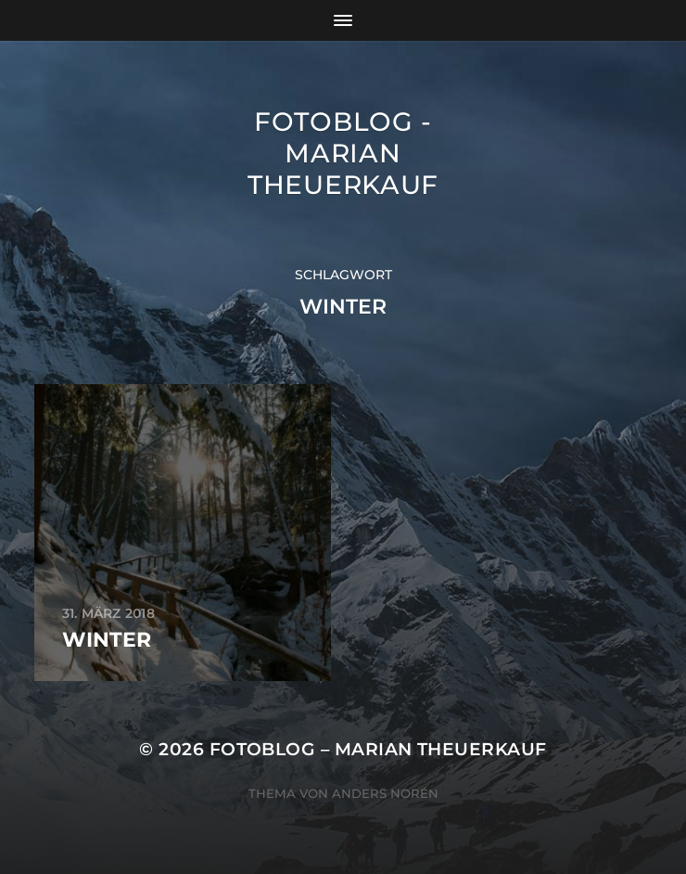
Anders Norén (385, 793)
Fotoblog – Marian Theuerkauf (378, 749)
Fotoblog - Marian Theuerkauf (343, 153)
